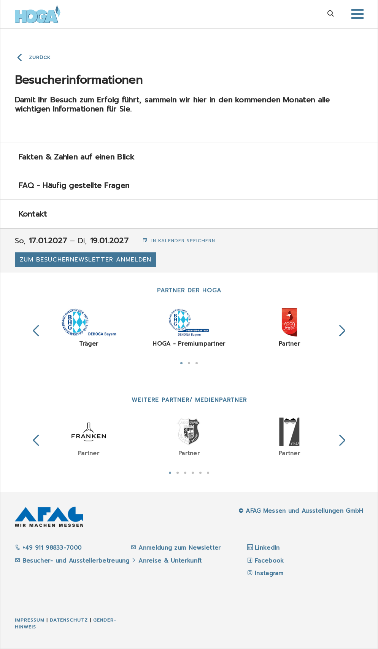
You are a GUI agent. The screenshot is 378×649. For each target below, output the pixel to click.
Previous (36, 331)
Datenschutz (69, 620)
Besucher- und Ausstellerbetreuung (72, 561)
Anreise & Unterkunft (170, 561)
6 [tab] (208, 472)
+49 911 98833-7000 (48, 548)
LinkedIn (267, 548)
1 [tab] (181, 362)
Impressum (29, 620)
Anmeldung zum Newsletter (180, 548)
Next (342, 331)
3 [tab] (196, 362)
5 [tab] (200, 472)
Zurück (40, 57)
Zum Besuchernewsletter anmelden (85, 259)
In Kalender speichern (179, 240)
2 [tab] (189, 362)
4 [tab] (193, 472)
